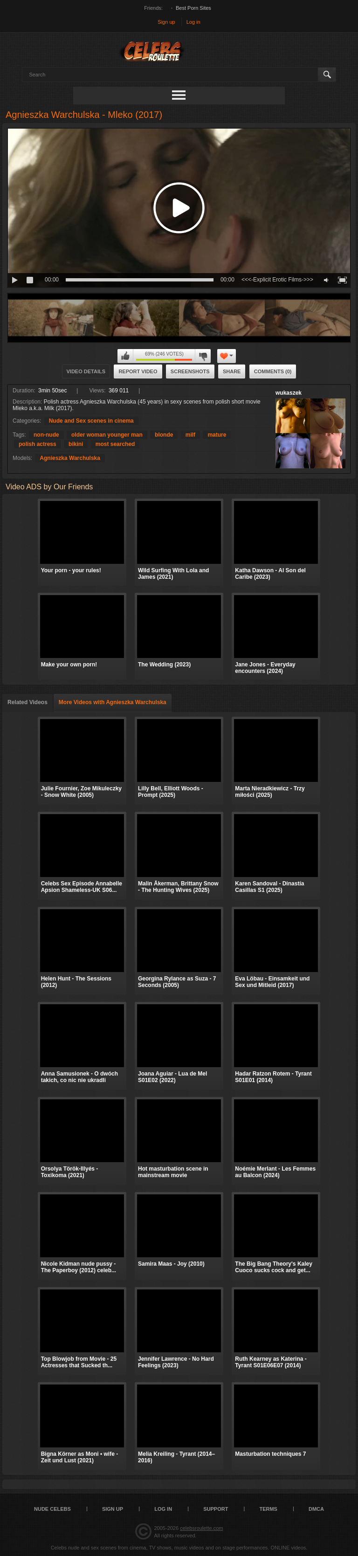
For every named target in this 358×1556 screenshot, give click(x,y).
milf (190, 435)
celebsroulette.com (201, 1528)
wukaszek (288, 393)
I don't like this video (203, 356)
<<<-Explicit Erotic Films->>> (277, 279)
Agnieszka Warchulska (70, 458)
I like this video (125, 356)
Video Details (86, 371)
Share (232, 371)
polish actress (37, 444)
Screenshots (190, 371)
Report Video (137, 371)
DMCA (316, 1509)
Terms (268, 1509)
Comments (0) (273, 371)
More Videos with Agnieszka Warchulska (112, 702)
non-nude (46, 435)
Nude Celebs (52, 1509)
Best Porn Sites (193, 8)
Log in (193, 22)
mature (216, 435)
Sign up (166, 22)
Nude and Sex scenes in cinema (91, 421)
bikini (76, 444)
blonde (164, 435)
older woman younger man (107, 435)
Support (215, 1509)
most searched (115, 444)
